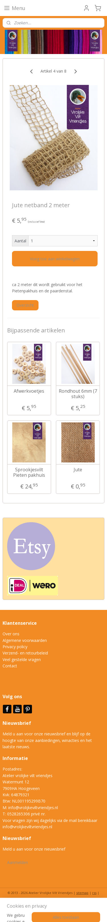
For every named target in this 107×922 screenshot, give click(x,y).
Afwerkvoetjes (29, 391)
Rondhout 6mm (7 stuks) (78, 393)
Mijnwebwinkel (53, 911)
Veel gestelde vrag (19, 659)
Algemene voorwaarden (25, 640)
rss (94, 893)
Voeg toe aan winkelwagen (55, 259)
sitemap (82, 893)
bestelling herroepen (25, 902)
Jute (78, 469)
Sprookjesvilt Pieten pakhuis (29, 472)
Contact (10, 665)
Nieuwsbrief (17, 723)
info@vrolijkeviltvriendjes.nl (33, 807)
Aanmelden (17, 862)
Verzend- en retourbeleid (25, 653)
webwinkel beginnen (61, 902)
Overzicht (25, 305)
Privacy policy (15, 646)
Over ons (11, 633)
